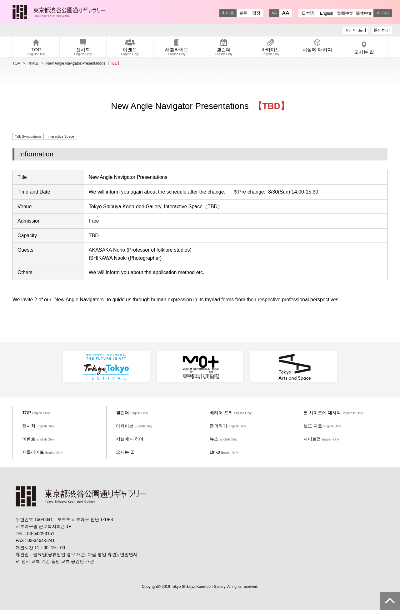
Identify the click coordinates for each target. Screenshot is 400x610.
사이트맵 (321, 438)
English (326, 13)
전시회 (38, 425)
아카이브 (134, 425)
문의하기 (382, 30)
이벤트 (33, 63)
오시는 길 (125, 452)
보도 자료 (322, 425)
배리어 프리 (355, 30)
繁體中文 (345, 13)
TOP (16, 63)
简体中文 (364, 13)
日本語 (308, 13)
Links (224, 452)
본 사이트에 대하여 (333, 412)
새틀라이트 (42, 452)
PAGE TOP (390, 601)
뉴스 (223, 438)
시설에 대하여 (129, 438)
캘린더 (132, 412)
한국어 (383, 13)
